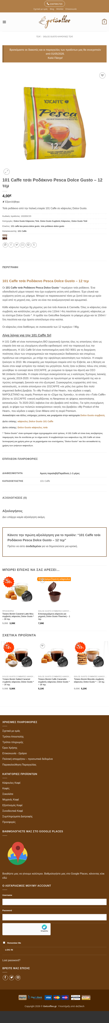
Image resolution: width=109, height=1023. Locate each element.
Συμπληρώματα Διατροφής (17, 816)
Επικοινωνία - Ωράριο (14, 753)
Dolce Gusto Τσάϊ (79, 221)
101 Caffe (22, 231)
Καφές (6, 788)
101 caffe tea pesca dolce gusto (25, 226)
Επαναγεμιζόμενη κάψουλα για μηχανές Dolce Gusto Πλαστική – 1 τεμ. (54, 616)
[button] (4, 22)
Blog (52, 9)
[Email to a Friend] (22, 245)
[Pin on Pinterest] (28, 245)
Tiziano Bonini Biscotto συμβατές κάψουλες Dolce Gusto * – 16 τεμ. (89, 680)
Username (7, 895)
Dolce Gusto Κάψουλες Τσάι (58, 37)
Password (7, 910)
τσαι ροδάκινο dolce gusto (52, 226)
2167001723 (54, 3)
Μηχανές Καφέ (10, 799)
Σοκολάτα (7, 794)
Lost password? (11, 960)
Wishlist (59, 9)
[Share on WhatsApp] (5, 245)
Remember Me (12, 943)
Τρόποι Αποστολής (13, 736)
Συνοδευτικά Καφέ (12, 811)
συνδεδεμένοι (34, 546)
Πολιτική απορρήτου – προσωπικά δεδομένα (27, 759)
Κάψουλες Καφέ (11, 782)
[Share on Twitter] (16, 245)
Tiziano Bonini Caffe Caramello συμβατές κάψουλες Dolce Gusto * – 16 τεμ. (54, 682)
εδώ (4, 877)
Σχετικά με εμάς (41, 9)
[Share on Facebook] (11, 245)
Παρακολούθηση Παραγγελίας (19, 764)
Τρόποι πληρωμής (12, 742)
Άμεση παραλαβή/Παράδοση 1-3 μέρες (60, 473)
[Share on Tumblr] (34, 245)
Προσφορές (9, 822)
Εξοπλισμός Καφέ (12, 805)
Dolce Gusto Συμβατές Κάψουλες (55, 221)
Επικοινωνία (70, 9)
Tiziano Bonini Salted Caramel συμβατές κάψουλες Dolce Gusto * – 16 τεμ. (18, 682)
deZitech (79, 1006)
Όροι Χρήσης (9, 747)
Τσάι (38, 37)
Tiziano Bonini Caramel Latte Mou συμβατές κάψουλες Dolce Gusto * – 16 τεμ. (18, 616)
